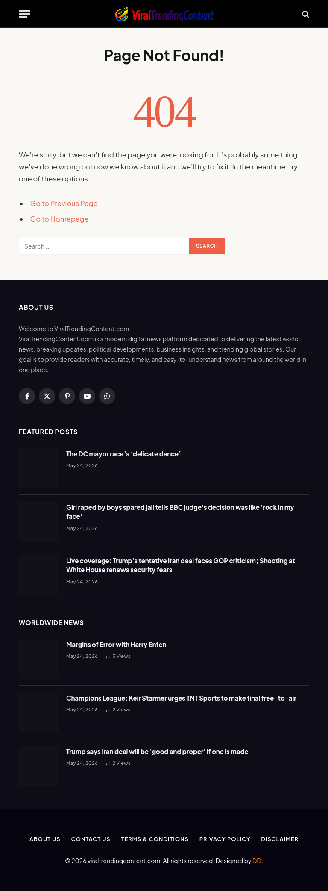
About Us (45, 838)
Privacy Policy (224, 838)
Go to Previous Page (64, 203)
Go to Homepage (59, 218)
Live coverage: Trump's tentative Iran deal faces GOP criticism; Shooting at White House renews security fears (180, 565)
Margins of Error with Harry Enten (116, 644)
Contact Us (91, 838)
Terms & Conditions (155, 838)
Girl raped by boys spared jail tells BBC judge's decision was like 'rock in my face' (180, 511)
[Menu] (24, 14)
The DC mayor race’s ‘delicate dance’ (123, 454)
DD (256, 860)
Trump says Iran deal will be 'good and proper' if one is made (157, 751)
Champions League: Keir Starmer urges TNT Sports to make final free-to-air (181, 698)
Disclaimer (280, 838)
